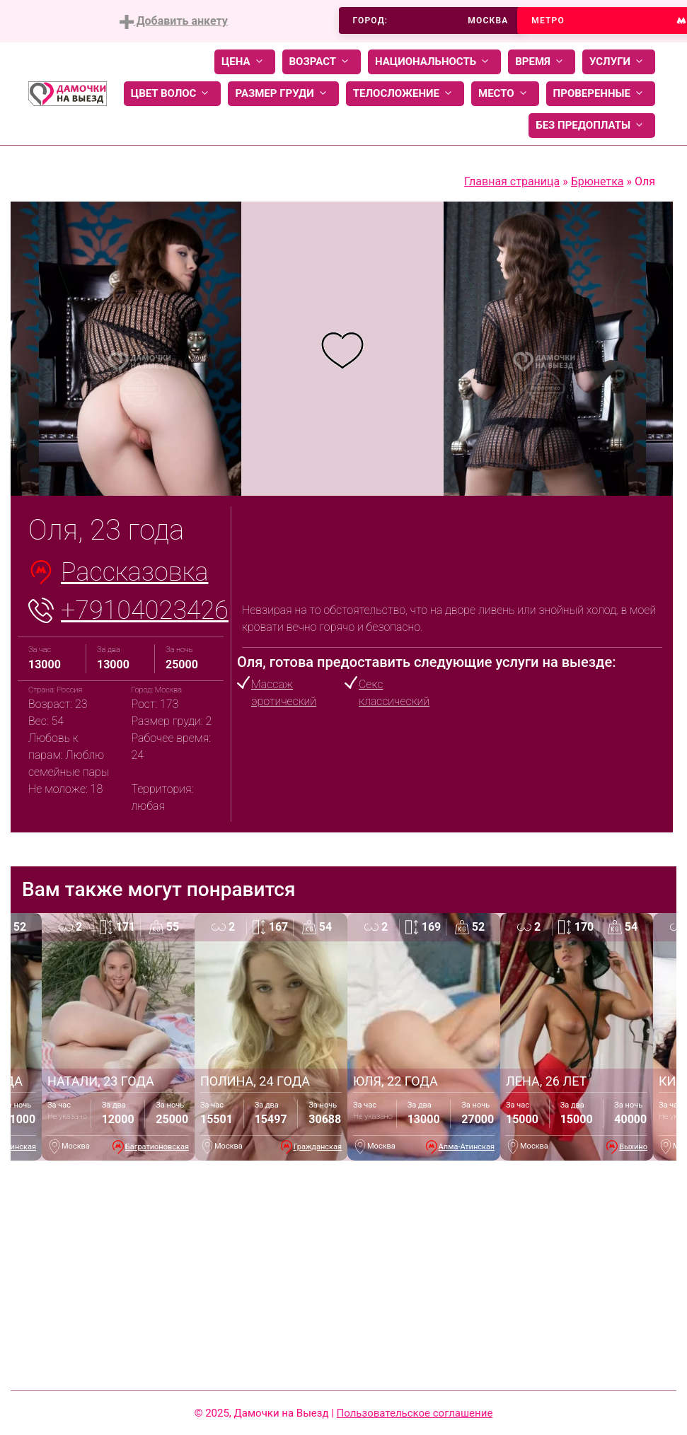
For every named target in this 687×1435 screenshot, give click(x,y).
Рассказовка (134, 572)
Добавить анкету (174, 21)
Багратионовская (157, 1146)
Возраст (321, 62)
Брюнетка (597, 181)
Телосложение (405, 93)
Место (505, 93)
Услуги (618, 62)
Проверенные (600, 93)
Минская (20, 1146)
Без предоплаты (592, 125)
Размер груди (283, 93)
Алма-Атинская (467, 1146)
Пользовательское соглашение (415, 1413)
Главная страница (512, 181)
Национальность (434, 62)
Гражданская (318, 1146)
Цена (244, 62)
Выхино (633, 1146)
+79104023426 (145, 610)
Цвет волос (172, 93)
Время (541, 62)
